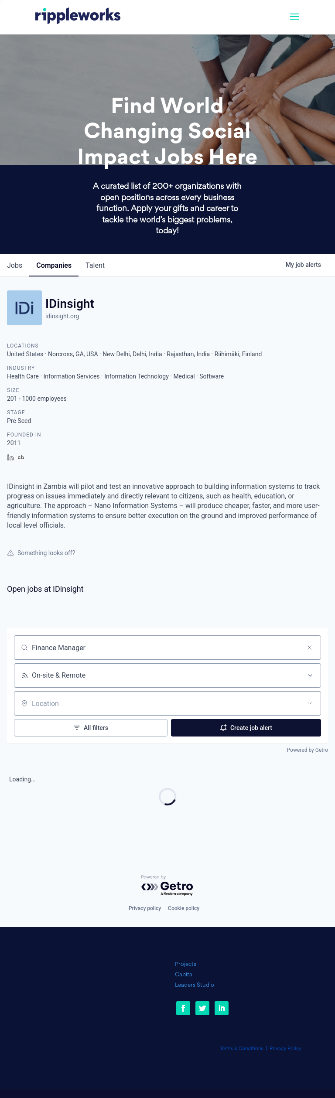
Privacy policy (145, 908)
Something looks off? (41, 552)
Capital (184, 975)
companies (54, 265)
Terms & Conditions (241, 1049)
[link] (77, 17)
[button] (294, 22)
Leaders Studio (194, 985)
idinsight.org (62, 316)
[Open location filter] (309, 703)
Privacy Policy (285, 1049)
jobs (14, 265)
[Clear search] (309, 647)
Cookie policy (183, 908)
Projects (185, 964)
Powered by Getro (307, 750)
